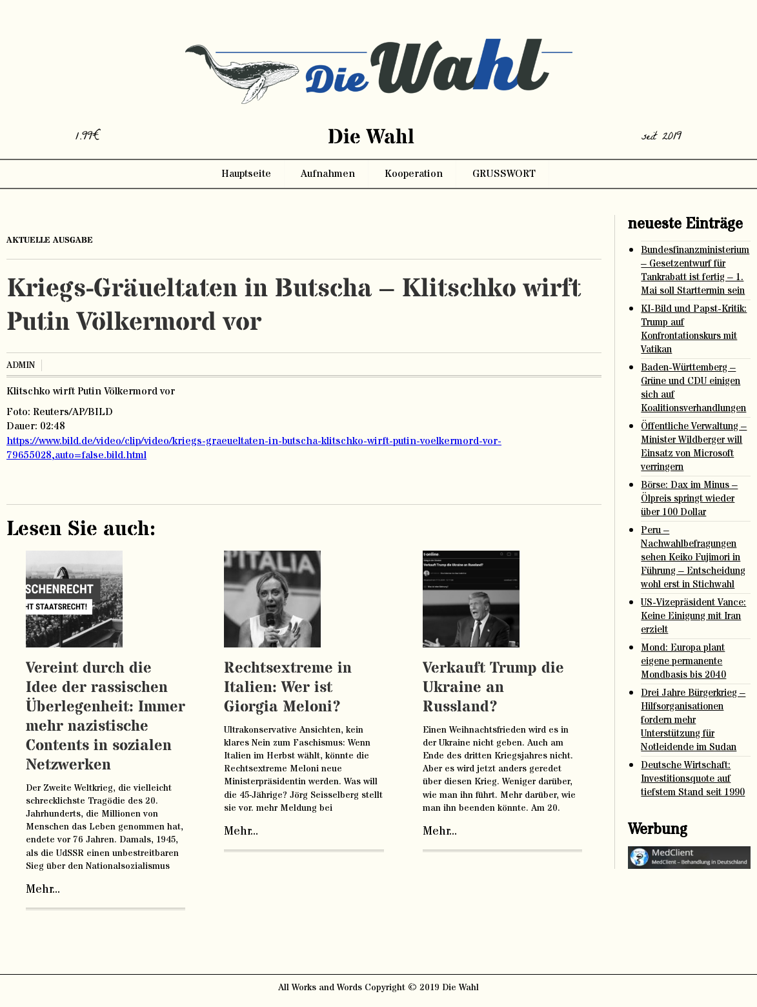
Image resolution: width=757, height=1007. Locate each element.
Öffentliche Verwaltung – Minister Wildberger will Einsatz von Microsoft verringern (694, 447)
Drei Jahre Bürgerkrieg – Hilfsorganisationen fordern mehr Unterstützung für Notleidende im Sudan (693, 720)
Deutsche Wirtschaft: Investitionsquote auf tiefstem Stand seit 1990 (693, 778)
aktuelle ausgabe (49, 240)
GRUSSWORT (504, 174)
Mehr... (43, 889)
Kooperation (414, 174)
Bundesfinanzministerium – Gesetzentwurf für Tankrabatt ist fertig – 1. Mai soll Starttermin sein (695, 270)
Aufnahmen (328, 174)
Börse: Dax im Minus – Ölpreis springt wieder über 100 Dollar (689, 498)
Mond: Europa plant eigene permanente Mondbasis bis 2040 (683, 661)
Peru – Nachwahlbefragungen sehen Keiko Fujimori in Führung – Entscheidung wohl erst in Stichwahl (693, 557)
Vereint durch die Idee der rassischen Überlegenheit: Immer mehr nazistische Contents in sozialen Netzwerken (105, 717)
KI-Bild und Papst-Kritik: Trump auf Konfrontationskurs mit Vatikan (694, 329)
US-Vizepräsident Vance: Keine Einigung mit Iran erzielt (693, 616)
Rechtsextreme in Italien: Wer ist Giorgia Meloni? (288, 688)
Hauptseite (246, 174)
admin (20, 365)
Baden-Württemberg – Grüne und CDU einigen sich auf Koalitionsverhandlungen (693, 388)
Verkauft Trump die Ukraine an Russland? (493, 688)
